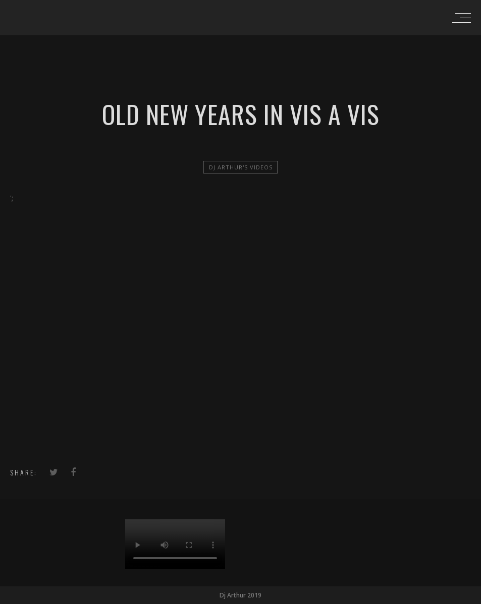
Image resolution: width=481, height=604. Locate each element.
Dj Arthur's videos (241, 167)
